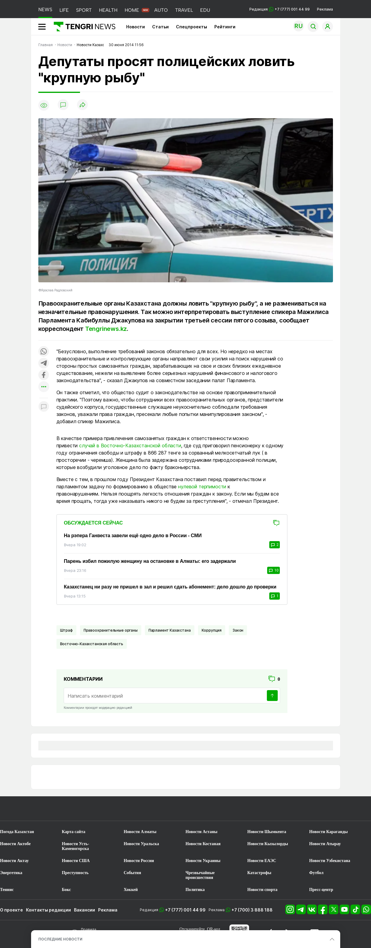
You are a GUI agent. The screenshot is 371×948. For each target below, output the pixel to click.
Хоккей (131, 889)
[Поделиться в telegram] (43, 363)
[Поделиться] (82, 105)
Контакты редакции (48, 909)
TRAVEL (184, 10)
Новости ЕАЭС (261, 860)
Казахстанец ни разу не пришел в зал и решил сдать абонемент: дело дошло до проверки (170, 586)
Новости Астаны (201, 831)
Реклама (325, 9)
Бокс (66, 889)
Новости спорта (262, 889)
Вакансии (84, 909)
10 (273, 570)
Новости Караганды (328, 831)
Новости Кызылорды (267, 844)
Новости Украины (202, 860)
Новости (135, 26)
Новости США (76, 860)
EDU (205, 10)
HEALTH (108, 10)
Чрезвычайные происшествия (200, 875)
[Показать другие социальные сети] (43, 387)
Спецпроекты (191, 26)
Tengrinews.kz (106, 328)
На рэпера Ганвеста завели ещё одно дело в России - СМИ (133, 535)
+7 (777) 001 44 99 (185, 909)
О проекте (11, 909)
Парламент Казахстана (170, 630)
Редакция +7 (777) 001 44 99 (279, 9)
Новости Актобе (15, 844)
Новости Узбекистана (329, 860)
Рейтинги (224, 26)
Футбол (316, 872)
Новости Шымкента (266, 831)
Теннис (7, 889)
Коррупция (212, 630)
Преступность (75, 872)
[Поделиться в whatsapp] (43, 352)
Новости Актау (14, 860)
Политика (194, 889)
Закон (237, 630)
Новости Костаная (202, 844)
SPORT (84, 10)
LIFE (64, 10)
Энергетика (11, 872)
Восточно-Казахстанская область (91, 644)
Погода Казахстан (17, 831)
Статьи (160, 26)
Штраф (66, 630)
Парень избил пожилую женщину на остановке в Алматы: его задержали (150, 561)
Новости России (139, 860)
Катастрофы (259, 872)
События (132, 872)
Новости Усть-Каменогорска (75, 846)
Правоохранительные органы (111, 630)
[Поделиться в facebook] (43, 375)
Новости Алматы (140, 831)
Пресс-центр (321, 889)
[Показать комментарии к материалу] (43, 407)
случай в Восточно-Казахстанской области (130, 445)
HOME (132, 10)
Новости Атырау (325, 844)
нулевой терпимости (202, 487)
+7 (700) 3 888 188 (252, 909)
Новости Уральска (141, 844)
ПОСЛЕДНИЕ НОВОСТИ (60, 939)
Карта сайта (73, 831)
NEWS (45, 9)
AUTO (161, 10)
